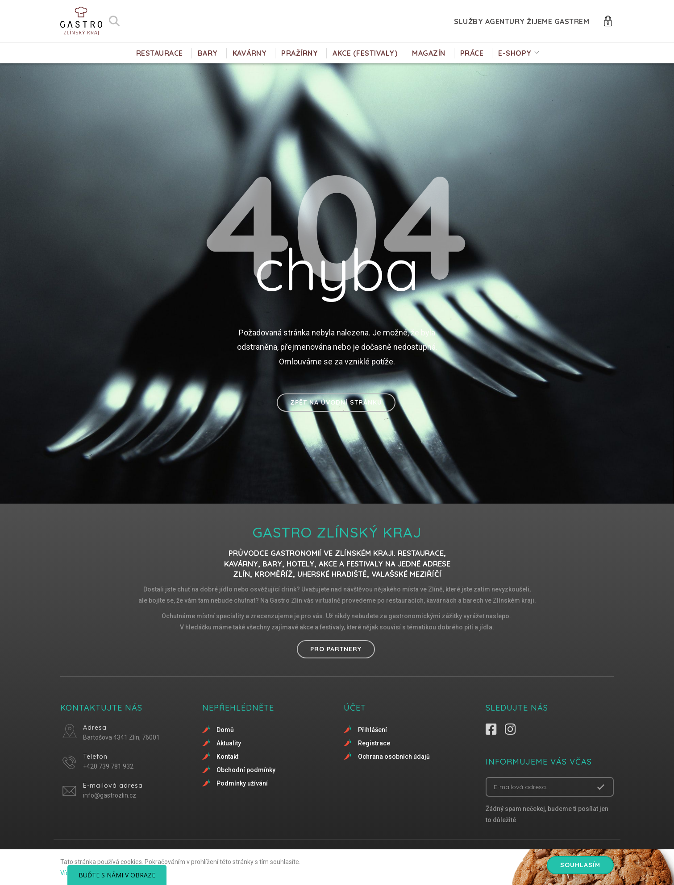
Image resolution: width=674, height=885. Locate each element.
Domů (225, 729)
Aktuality (228, 743)
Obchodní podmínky (245, 769)
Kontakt (227, 756)
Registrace (374, 743)
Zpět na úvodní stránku (336, 402)
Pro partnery (336, 649)
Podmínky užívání (242, 783)
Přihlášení (372, 729)
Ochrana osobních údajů (394, 756)
